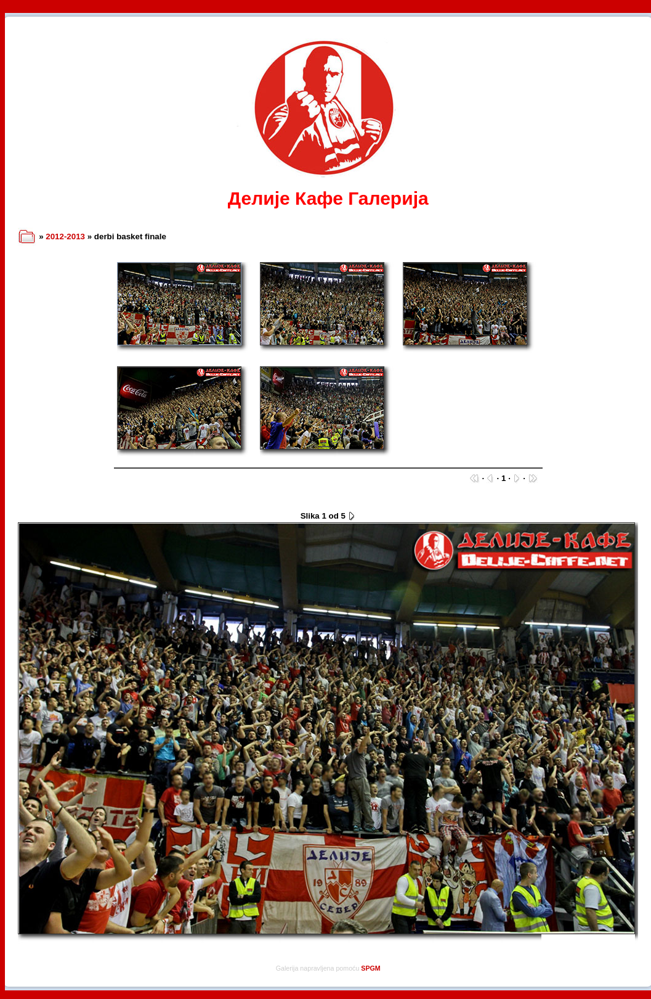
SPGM (370, 968)
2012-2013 (65, 236)
